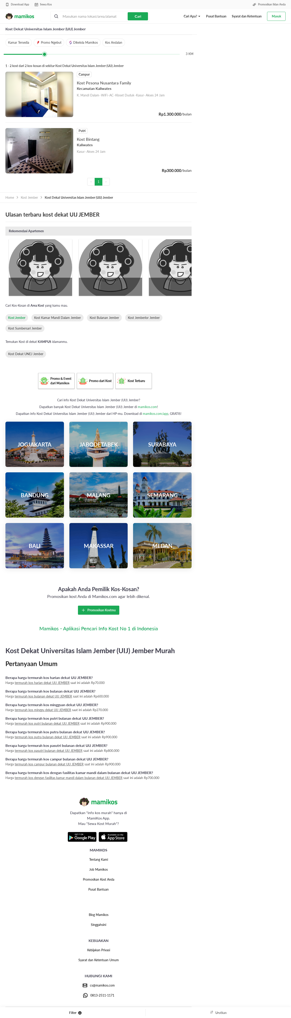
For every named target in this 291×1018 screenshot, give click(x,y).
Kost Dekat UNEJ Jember (25, 354)
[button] (192, 16)
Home (9, 197)
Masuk (276, 16)
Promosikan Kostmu (99, 610)
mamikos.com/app (155, 414)
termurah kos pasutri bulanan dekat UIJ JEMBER (48, 751)
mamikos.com (147, 407)
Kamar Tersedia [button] (18, 42)
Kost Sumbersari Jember (25, 328)
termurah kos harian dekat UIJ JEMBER (42, 683)
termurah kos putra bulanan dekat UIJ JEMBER (47, 737)
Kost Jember (29, 197)
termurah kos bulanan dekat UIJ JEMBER (43, 696)
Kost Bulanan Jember (104, 318)
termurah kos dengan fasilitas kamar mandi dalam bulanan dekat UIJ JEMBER (68, 778)
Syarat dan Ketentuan (247, 16)
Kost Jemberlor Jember (144, 318)
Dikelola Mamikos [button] (83, 42)
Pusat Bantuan (216, 16)
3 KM (189, 54)
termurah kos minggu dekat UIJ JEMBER (43, 710)
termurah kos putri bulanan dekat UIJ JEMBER (47, 723)
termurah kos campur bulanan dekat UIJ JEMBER (49, 764)
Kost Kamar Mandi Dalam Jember (57, 318)
